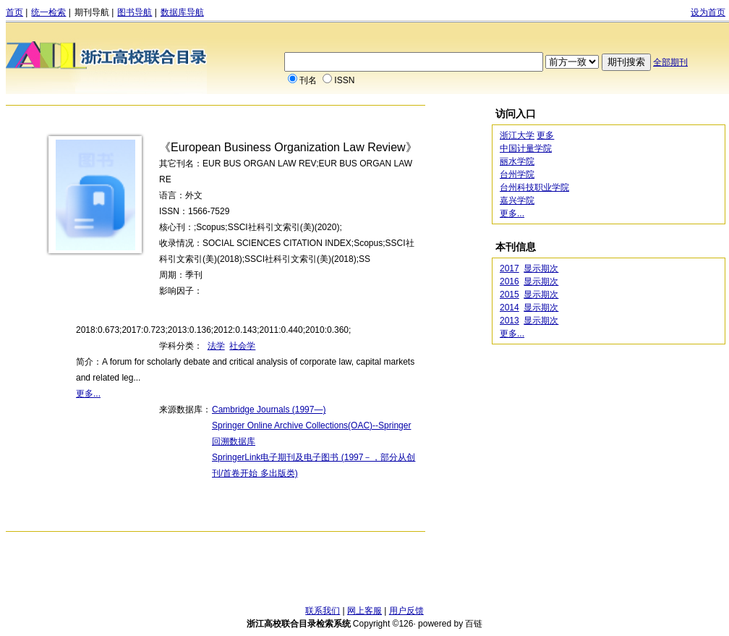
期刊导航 (91, 12)
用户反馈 (406, 611)
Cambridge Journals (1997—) (268, 409)
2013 (509, 320)
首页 (14, 12)
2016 (509, 281)
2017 (509, 268)
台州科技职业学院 (534, 187)
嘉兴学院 (517, 200)
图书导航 (134, 12)
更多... (88, 394)
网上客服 (364, 611)
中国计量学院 (526, 148)
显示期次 (541, 268)
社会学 (242, 346)
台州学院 (517, 174)
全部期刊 (670, 62)
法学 (216, 346)
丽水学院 (517, 161)
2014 (509, 307)
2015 (509, 294)
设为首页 (708, 12)
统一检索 (48, 12)
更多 (545, 135)
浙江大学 (517, 135)
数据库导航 (182, 12)
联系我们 (322, 611)
